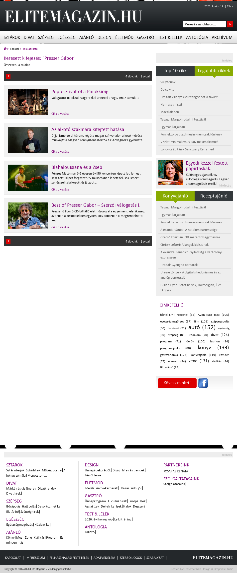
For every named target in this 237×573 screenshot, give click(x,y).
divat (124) (220, 335)
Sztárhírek (33, 470)
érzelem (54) (177, 361)
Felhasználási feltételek (69, 558)
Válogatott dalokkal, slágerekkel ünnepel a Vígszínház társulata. (95, 98)
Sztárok (12, 37)
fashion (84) (219, 341)
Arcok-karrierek (107, 488)
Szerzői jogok (131, 558)
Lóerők (89, 488)
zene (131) (199, 361)
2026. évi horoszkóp (99, 519)
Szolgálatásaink (174, 484)
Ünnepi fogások (95, 501)
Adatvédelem (104, 558)
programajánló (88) (175, 348)
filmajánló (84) (169, 367)
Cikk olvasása (60, 114)
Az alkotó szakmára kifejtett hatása (87, 129)
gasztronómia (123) (173, 355)
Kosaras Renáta (175, 471)
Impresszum (35, 558)
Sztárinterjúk (15, 470)
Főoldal (14, 49)
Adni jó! (136, 488)
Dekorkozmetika (48, 506)
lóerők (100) (195, 341)
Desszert (139, 506)
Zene (28, 537)
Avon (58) (205, 315)
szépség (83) (177, 335)
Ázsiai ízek (92, 506)
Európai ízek (136, 501)
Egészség (66, 37)
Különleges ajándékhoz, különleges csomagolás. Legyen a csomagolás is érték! (207, 179)
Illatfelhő (12, 511)
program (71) (170, 341)
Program (52, 537)
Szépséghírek (29, 511)
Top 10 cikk (175, 70)
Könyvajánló (175, 196)
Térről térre (93, 475)
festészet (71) (177, 328)
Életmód (124, 37)
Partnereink (176, 465)
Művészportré (52, 470)
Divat (29, 37)
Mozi (19, 537)
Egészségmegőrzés (19, 524)
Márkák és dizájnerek (21, 488)
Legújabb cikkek (214, 70)
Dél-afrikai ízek (111, 506)
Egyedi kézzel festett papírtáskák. (207, 165)
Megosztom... (37, 475)
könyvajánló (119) (203, 355)
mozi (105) (221, 315)
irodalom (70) (198, 335)
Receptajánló (214, 196)
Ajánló (86, 37)
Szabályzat (155, 558)
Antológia (197, 37)
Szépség (46, 37)
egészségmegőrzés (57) (175, 321)
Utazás (124, 488)
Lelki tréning (122, 519)
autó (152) (202, 327)
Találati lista (30, 49)
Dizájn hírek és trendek (128, 470)
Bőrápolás (13, 506)
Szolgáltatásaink (181, 479)
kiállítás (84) (220, 361)
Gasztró (145, 37)
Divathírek (13, 493)
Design (105, 37)
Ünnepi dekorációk (98, 470)
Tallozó (90, 532)
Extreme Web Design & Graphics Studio (209, 569)
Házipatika (41, 524)
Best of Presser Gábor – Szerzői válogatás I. (95, 205)
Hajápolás (29, 506)
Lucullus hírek (117, 501)
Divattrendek (47, 488)
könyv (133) (213, 347)
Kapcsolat (13, 558)
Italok (127, 506)
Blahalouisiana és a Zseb (76, 167)
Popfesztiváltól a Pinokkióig (79, 91)
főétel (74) (167, 315)
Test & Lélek (170, 37)
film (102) (201, 321)
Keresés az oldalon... (230, 24)
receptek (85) (186, 315)
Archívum (222, 37)
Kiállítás (39, 537)
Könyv (10, 537)
